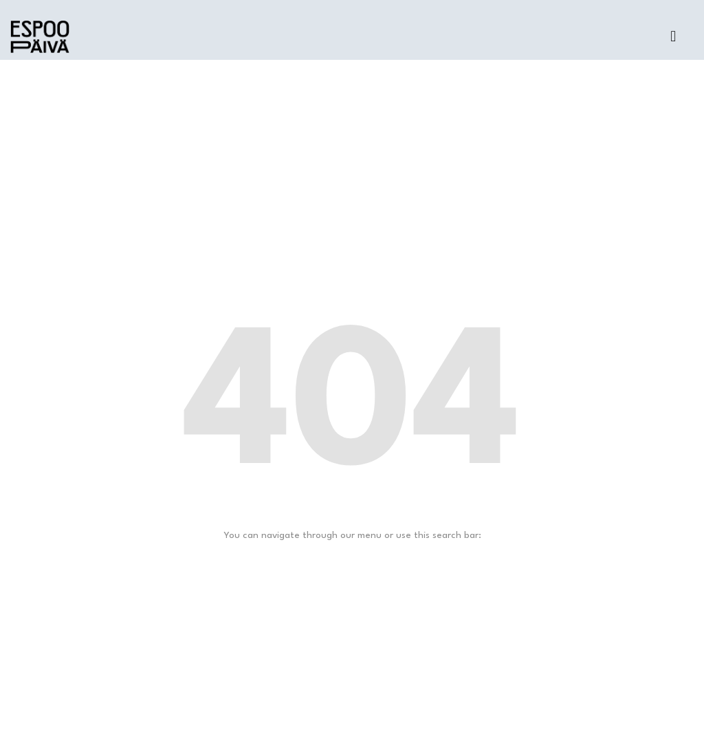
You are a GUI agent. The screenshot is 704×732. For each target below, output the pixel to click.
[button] (673, 36)
